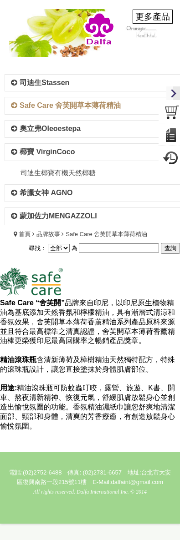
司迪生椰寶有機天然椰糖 (58, 173)
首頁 (25, 234)
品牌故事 (48, 234)
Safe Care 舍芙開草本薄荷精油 (106, 234)
